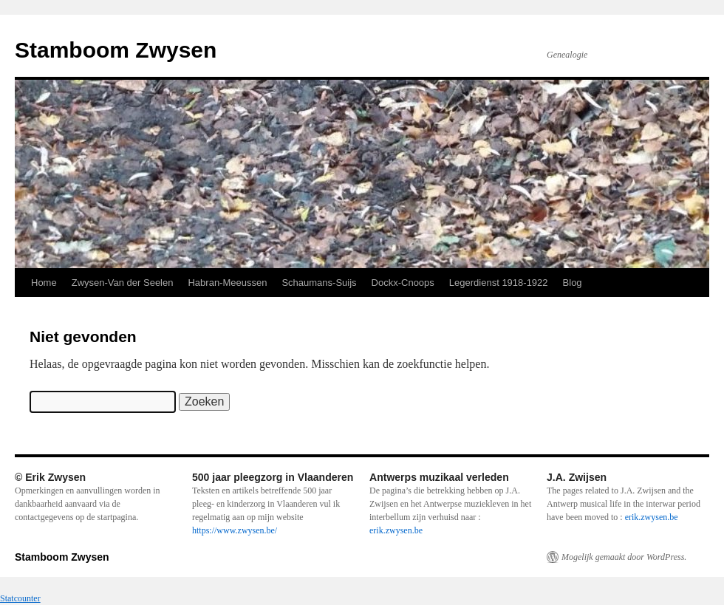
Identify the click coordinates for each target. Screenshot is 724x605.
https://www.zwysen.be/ (234, 530)
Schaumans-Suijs (318, 282)
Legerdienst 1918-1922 (498, 282)
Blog (572, 282)
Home (44, 282)
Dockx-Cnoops (403, 282)
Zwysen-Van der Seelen (123, 282)
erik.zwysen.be (396, 530)
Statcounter (20, 598)
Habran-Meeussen (227, 282)
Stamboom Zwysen (115, 50)
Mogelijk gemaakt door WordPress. (623, 557)
